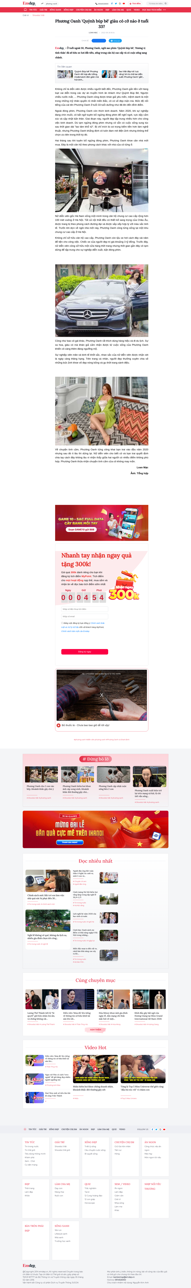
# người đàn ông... (80, 884)
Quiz (128, 10)
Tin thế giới (30, 1150)
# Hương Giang (153, 1024)
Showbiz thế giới (62, 1150)
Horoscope (90, 1203)
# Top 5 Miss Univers (129, 1098)
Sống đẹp (68, 10)
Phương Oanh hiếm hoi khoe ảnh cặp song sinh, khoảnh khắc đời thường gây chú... (77, 789)
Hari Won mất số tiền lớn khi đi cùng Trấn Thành (57, 1094)
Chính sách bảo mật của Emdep (75, 631)
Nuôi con (59, 1195)
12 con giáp (90, 1199)
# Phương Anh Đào (52, 1085)
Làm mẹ (118, 1206)
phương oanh (51, 3)
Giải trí (43, 10)
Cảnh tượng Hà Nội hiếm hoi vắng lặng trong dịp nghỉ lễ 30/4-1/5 (85, 894)
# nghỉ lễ (44, 944)
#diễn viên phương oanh (96, 740)
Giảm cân (119, 1195)
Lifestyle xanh (61, 1234)
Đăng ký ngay (84, 652)
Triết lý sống (90, 1146)
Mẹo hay (148, 1154)
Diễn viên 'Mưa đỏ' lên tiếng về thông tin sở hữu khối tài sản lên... (57, 1058)
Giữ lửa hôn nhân (122, 1146)
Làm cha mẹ (118, 10)
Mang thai (59, 1192)
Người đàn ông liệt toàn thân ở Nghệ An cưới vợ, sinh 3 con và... (83, 873)
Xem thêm (95, 1029)
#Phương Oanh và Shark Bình (117, 740)
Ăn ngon (98, 10)
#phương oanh (80, 740)
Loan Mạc (93, 33)
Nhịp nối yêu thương (153, 1186)
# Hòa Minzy (116, 1024)
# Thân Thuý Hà (51, 1067)
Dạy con (58, 1188)
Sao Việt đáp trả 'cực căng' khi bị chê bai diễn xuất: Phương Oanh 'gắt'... (131, 74)
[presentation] (81, 640)
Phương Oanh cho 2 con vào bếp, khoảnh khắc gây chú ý (40, 787)
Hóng (117, 1154)
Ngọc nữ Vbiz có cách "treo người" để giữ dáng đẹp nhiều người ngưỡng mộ (57, 1077)
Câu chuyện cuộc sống (95, 1150)
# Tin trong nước (34, 904)
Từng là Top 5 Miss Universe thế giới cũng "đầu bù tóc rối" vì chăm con (142, 1088)
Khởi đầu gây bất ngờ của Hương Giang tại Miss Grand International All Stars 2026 (149, 1016)
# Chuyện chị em (79, 881)
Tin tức (33, 10)
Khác (117, 1210)
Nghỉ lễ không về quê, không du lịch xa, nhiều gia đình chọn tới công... (47, 937)
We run (58, 1230)
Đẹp (107, 10)
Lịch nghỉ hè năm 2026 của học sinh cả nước (84, 915)
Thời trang (29, 1188)
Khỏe (27, 1195)
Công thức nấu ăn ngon (153, 1148)
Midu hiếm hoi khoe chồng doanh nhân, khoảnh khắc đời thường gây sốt (93, 1088)
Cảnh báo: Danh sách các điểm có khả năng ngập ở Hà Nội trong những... (85, 932)
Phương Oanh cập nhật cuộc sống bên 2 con (112, 787)
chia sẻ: (85, 41)
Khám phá (29, 1157)
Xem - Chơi (30, 1161)
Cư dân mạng (31, 1165)
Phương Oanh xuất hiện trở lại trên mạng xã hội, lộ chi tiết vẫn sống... (148, 793)
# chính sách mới (48, 904)
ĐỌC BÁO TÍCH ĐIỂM (151, 10)
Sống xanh (55, 10)
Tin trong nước (32, 1146)
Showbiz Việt (39, 15)
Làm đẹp (29, 1192)
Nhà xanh (59, 1237)
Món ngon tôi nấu (153, 1157)
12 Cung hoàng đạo (93, 1195)
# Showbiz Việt (32, 798)
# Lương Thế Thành (47, 1024)
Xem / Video (122, 1184)
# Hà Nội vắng (78, 905)
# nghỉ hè (90, 922)
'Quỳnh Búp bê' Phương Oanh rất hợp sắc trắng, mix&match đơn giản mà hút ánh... (86, 75)
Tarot (87, 1192)
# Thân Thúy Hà (81, 1024)
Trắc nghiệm (90, 1188)
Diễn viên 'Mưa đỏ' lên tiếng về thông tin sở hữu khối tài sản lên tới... (77, 1016)
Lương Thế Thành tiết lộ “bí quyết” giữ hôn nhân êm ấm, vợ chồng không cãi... (41, 1016)
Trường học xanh (62, 1241)
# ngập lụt (91, 941)
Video (137, 10)
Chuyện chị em (83, 10)
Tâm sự (118, 1150)
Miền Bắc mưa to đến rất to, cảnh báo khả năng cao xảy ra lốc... (85, 951)
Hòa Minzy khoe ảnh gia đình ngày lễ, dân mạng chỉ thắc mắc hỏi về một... (113, 1016)
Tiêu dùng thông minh (35, 1154)
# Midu (75, 1098)
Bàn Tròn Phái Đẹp (34, 1228)
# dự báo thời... (79, 962)
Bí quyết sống (91, 1154)
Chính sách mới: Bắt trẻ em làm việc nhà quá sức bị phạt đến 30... (45, 897)
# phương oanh (45, 798)
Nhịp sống (119, 1203)
